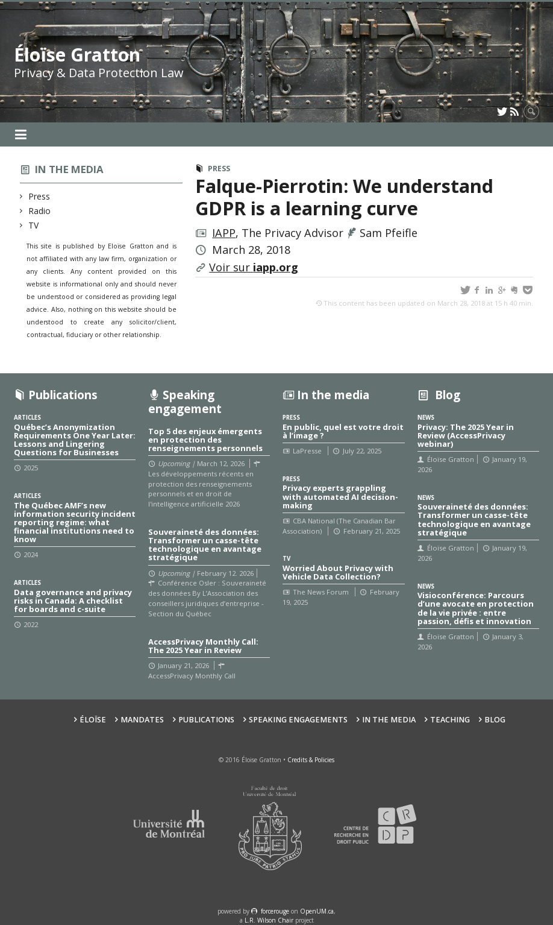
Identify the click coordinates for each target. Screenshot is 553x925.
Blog (494, 720)
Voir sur (253, 267)
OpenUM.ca (317, 911)
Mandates (142, 720)
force (275, 911)
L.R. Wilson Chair (269, 920)
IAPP (224, 233)
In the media (69, 169)
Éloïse (93, 720)
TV (34, 225)
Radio (40, 210)
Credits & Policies (310, 760)
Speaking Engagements (298, 720)
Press (39, 196)
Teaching (450, 720)
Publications (206, 720)
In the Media (389, 720)
